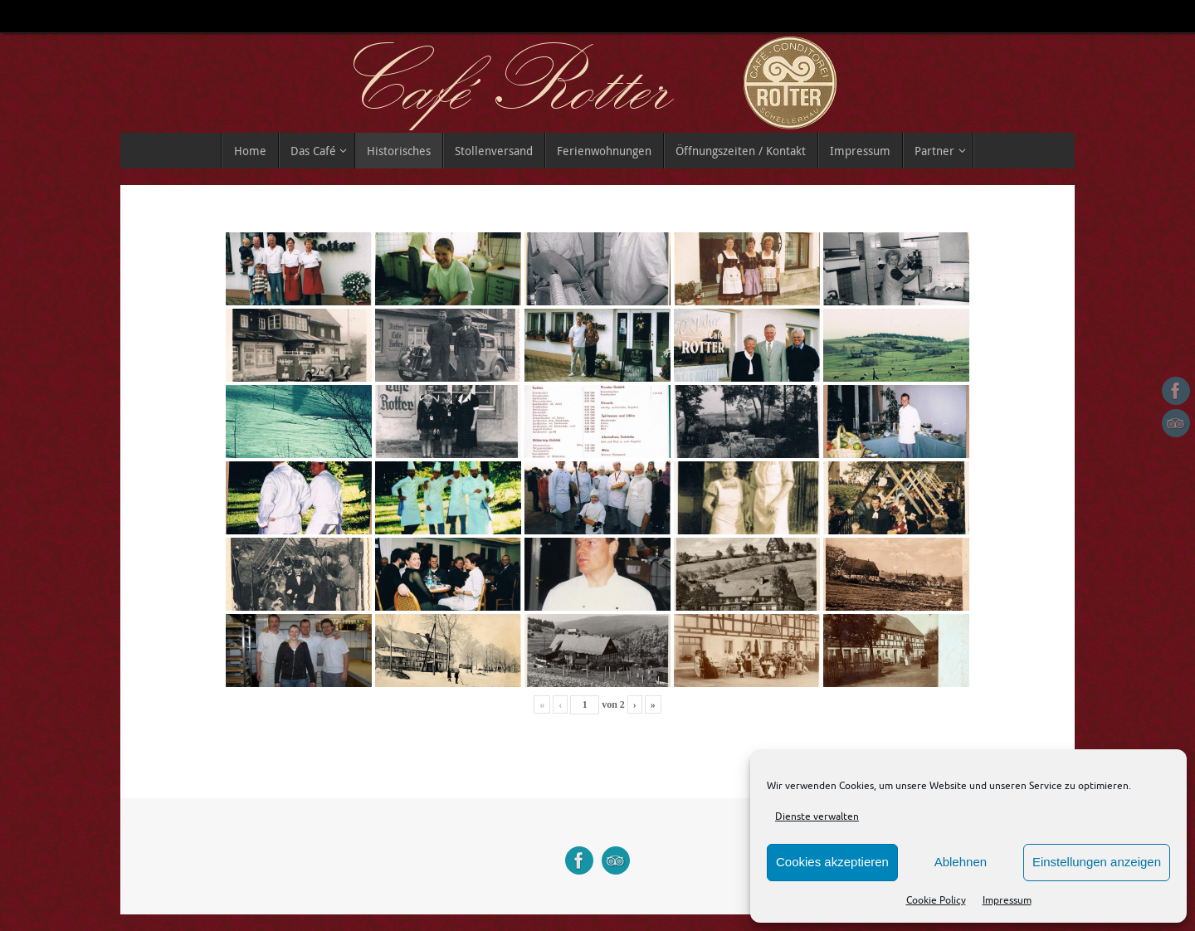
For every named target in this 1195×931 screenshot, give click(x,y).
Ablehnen (960, 862)
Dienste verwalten (817, 816)
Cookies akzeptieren (832, 862)
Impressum (1007, 900)
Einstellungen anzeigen (1096, 862)
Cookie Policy (936, 900)
